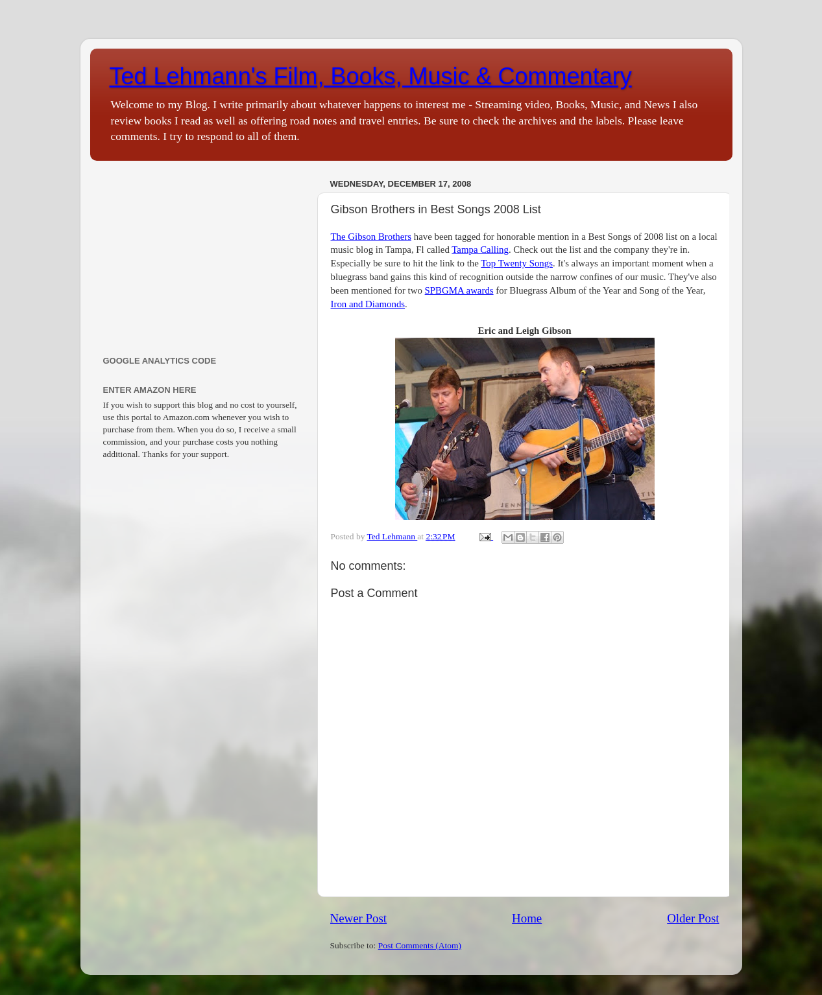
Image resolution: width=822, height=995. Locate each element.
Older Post (693, 918)
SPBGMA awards (459, 290)
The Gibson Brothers (371, 236)
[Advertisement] (202, 255)
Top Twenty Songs (517, 263)
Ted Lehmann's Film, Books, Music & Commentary (371, 76)
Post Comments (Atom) (419, 945)
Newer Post (358, 918)
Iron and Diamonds (368, 304)
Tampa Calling (480, 249)
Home (527, 918)
